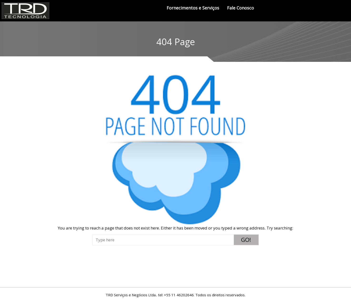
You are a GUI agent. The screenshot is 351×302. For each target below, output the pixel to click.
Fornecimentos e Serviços (193, 8)
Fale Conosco (240, 8)
